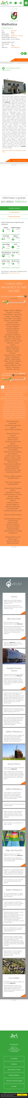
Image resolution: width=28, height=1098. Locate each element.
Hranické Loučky (12, 333)
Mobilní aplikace (14, 1075)
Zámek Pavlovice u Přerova (13, 494)
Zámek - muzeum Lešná (12, 458)
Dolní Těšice (18, 314)
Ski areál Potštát (12, 509)
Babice (6, 310)
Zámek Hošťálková (12, 504)
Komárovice (16, 339)
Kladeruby (11, 337)
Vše (3, 387)
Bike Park (6, 413)
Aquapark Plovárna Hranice (12, 434)
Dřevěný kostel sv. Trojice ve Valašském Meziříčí (13, 471)
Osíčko (16, 351)
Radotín (7, 359)
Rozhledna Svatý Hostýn (12, 460)
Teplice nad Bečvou (10, 365)
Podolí (19, 355)
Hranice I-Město (15, 321)
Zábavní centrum (8, 417)
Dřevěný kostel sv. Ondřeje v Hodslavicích (13, 532)
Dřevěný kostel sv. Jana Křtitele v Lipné (13, 538)
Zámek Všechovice (12, 421)
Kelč (5, 337)
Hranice (13, 34)
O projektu (14, 1058)
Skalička (18, 361)
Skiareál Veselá (12, 523)
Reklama (14, 1064)
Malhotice (9, 24)
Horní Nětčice (15, 316)
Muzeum (22, 413)
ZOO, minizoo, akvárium (12, 387)
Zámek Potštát (13, 521)
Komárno (8, 339)
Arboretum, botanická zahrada (10, 398)
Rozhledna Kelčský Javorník (13, 448)
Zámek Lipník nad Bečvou (12, 464)
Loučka (16, 343)
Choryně (16, 312)
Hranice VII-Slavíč (12, 331)
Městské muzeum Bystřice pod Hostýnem (13, 453)
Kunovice (14, 341)
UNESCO (4, 391)
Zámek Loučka (12, 440)
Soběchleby (10, 363)
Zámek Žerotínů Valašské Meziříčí (12, 489)
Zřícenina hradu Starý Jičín (13, 515)
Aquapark (23, 387)
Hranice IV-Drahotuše (12, 325)
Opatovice (9, 351)
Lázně (12, 409)
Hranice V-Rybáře (12, 327)
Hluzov (8, 316)
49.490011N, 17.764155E (17, 35)
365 (12, 44)
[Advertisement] (14, 180)
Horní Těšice (8, 318)
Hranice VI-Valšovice (12, 329)
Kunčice (6, 341)
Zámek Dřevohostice (12, 466)
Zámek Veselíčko (13, 529)
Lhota (20, 341)
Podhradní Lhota (9, 355)
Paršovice (12, 353)
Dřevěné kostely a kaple (10, 406)
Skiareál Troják (13, 496)
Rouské (11, 361)
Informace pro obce (14, 1069)
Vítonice (8, 367)
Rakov (6, 361)
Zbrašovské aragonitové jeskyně (13, 426)
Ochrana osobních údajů (14, 1081)
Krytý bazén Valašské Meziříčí (13, 499)
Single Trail (14, 413)
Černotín (9, 312)
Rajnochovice (15, 359)
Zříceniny (20, 402)
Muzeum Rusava (12, 502)
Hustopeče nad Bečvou (12, 335)
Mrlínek (8, 349)
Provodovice (15, 357)
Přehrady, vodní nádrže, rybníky (14, 394)
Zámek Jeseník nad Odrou (13, 519)
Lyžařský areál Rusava (12, 507)
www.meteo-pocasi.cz (14, 273)
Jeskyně (6, 409)
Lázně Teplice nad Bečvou (13, 429)
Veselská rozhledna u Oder (13, 511)
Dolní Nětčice (8, 314)
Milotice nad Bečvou (12, 347)
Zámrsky (16, 369)
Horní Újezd (17, 318)
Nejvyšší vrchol (20, 409)
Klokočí (18, 337)
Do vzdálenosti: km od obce (12, 296)
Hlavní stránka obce (22, 60)
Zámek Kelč (12, 423)
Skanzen (24, 391)
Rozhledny (23, 398)
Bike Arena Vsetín (13, 543)
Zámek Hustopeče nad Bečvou (13, 443)
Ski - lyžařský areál (14, 391)
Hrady (7, 402)
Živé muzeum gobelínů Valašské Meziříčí (13, 483)
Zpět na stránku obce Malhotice (20, 160)
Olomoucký (13, 30)
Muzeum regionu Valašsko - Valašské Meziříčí (13, 477)
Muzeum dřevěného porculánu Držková (13, 526)
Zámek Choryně (13, 446)
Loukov (12, 345)
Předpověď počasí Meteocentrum (15, 1092)
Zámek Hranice (13, 438)
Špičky (17, 363)
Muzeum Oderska (13, 541)
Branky (12, 310)
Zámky (13, 402)
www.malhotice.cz (15, 47)
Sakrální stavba (20, 417)
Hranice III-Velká (12, 323)
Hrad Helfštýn (12, 450)
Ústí (19, 365)
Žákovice (9, 369)
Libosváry (10, 343)
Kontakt (14, 1086)
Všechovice (15, 367)
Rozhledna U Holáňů (13, 492)
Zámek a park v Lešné (13, 456)
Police (8, 357)
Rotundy (21, 406)
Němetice (15, 349)
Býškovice (19, 310)
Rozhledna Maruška (12, 468)
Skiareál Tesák (12, 462)
